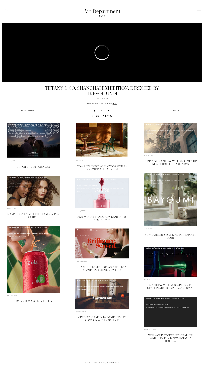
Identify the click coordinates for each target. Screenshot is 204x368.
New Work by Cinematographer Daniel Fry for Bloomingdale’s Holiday (170, 338)
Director (99, 99)
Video (106, 99)
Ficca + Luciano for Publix (33, 301)
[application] (33, 140)
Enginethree (115, 362)
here (115, 104)
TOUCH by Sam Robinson (33, 167)
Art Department (96, 362)
